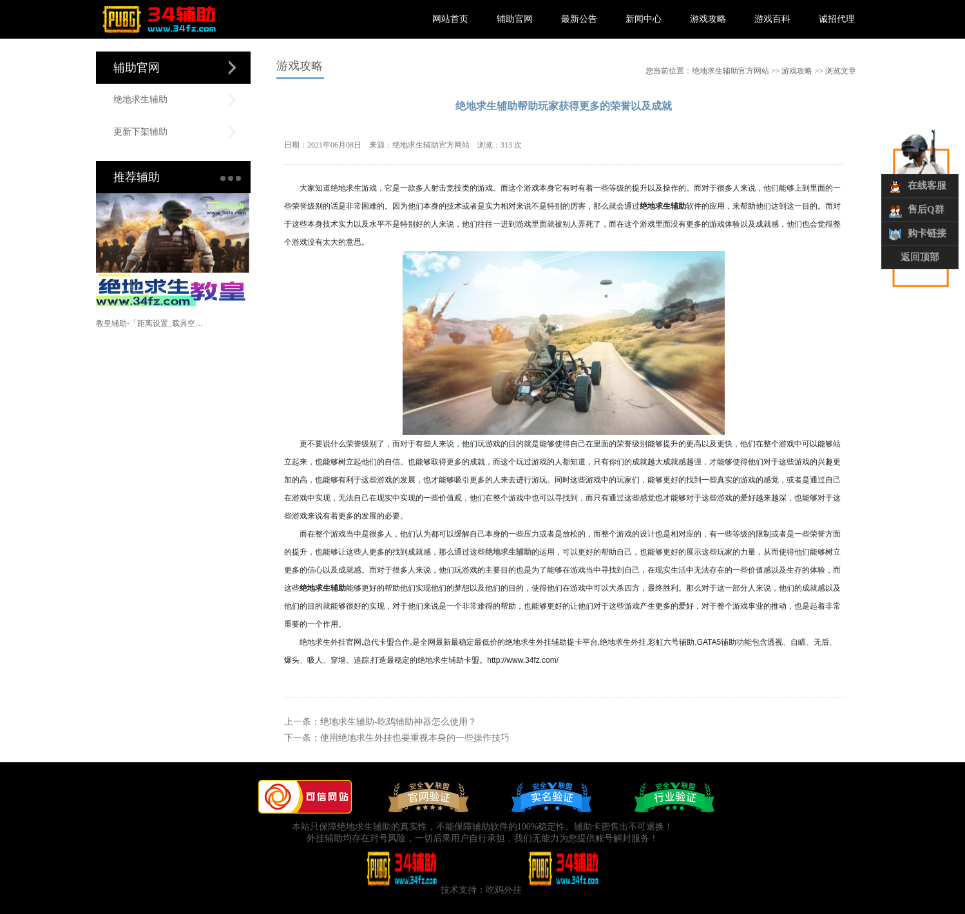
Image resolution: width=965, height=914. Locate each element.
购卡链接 (927, 233)
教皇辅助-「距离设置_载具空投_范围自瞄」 (151, 323)
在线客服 (927, 185)
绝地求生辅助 (140, 99)
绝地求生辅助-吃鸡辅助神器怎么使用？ (398, 722)
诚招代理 (837, 19)
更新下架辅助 (140, 132)
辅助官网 (515, 19)
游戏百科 (772, 19)
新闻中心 (644, 19)
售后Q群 (926, 209)
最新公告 (579, 19)
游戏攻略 (708, 19)
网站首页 (450, 19)
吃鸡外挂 (504, 890)
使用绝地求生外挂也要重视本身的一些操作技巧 (415, 738)
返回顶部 (920, 257)
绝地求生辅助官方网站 (730, 70)
